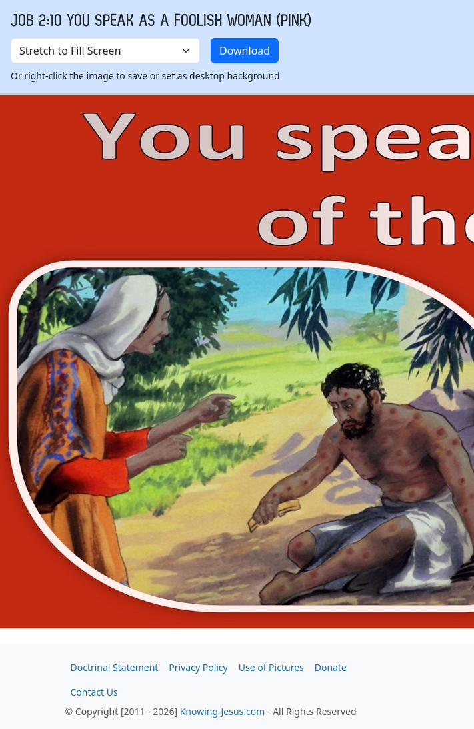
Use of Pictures (271, 667)
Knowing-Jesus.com (222, 711)
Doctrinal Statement (115, 667)
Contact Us (94, 692)
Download (244, 50)
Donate (331, 667)
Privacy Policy (198, 667)
